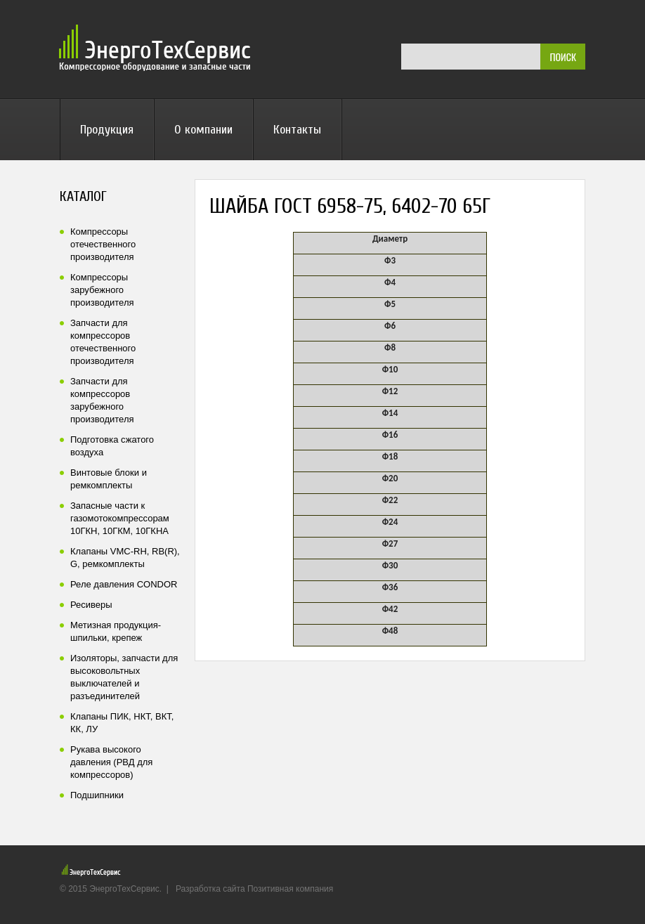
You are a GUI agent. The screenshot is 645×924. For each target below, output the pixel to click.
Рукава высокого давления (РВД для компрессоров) (111, 762)
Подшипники (97, 795)
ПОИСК (562, 56)
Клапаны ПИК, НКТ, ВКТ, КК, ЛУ (122, 722)
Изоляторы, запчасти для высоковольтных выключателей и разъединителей (124, 677)
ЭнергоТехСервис (156, 48)
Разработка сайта (210, 889)
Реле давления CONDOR (123, 584)
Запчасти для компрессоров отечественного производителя (103, 342)
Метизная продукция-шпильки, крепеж (115, 631)
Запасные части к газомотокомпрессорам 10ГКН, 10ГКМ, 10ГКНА (119, 518)
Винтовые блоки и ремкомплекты (108, 478)
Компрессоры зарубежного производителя (102, 290)
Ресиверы (91, 604)
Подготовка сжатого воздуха (112, 445)
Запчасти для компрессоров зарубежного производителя (102, 400)
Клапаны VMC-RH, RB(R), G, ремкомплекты (125, 557)
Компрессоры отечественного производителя (103, 244)
